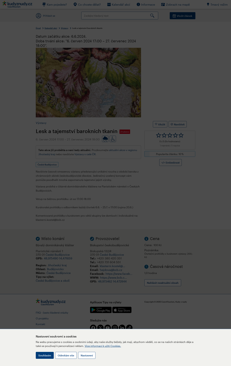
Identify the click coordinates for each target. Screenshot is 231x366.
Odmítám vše (66, 355)
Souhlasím (44, 355)
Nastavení (87, 355)
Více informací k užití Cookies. (103, 345)
